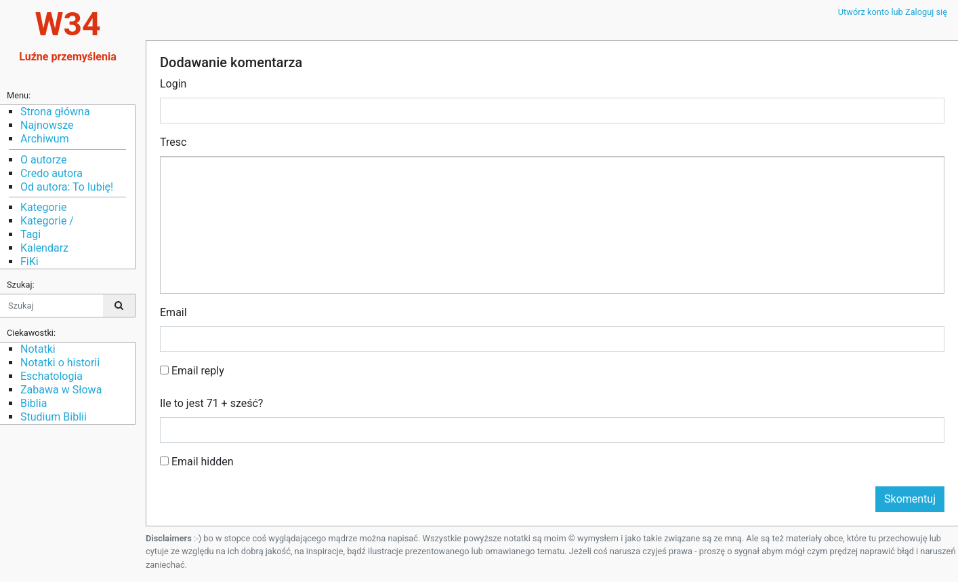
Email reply (192, 370)
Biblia (33, 403)
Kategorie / (47, 220)
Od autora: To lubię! (66, 186)
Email (173, 312)
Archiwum (44, 138)
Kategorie (43, 207)
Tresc (173, 142)
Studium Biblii (53, 416)
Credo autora (51, 173)
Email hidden (197, 461)
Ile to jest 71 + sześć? (211, 403)
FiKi (29, 261)
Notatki (38, 349)
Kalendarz (44, 247)
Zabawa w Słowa (61, 389)
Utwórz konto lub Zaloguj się (892, 12)
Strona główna (55, 111)
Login (173, 83)
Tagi (30, 234)
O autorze (43, 159)
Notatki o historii (60, 362)
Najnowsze (46, 125)
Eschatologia (51, 376)
